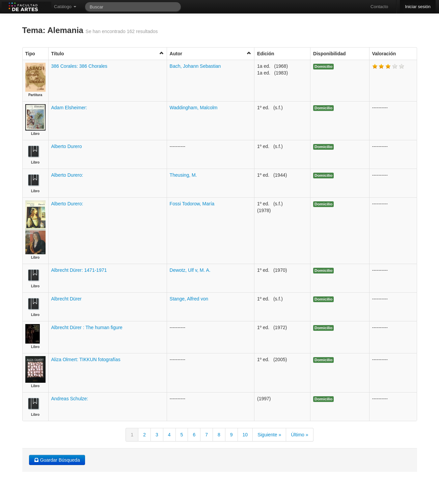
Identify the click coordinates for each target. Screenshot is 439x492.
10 (245, 434)
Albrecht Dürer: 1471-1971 (79, 270)
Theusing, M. (183, 175)
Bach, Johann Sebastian (195, 66)
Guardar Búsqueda (57, 460)
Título (107, 53)
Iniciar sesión (418, 6)
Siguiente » (269, 434)
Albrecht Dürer (66, 298)
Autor (210, 53)
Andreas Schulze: (69, 398)
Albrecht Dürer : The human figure (86, 327)
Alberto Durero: (67, 175)
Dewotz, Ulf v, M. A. (190, 270)
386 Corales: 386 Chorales (79, 66)
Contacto (379, 6)
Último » (299, 434)
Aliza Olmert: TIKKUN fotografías (85, 359)
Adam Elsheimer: (69, 107)
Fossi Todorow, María (192, 203)
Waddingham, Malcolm (194, 107)
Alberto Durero (66, 146)
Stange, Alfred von (189, 298)
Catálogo (65, 6)
